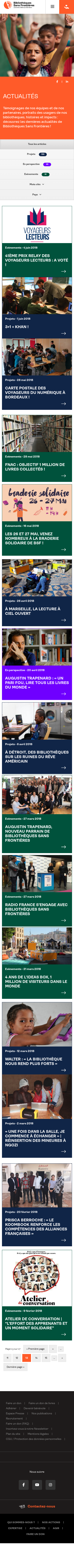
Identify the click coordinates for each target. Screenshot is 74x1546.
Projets (37, 154)
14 (36, 1361)
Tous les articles (37, 144)
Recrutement (14, 1421)
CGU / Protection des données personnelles (33, 1441)
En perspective (37, 164)
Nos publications (42, 1416)
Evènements (37, 174)
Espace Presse (15, 1416)
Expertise (15, 1531)
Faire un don (13, 1406)
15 (46, 1361)
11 (7, 1361)
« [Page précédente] (52, 1352)
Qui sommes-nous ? (21, 1525)
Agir (56, 1531)
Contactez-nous (37, 1509)
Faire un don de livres (42, 1406)
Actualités (38, 1531)
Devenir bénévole (35, 1411)
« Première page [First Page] (35, 1352)
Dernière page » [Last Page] (15, 1370)
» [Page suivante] (62, 1361)
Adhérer (11, 1411)
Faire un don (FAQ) (17, 1426)
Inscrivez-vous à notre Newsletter (27, 1431)
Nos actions (51, 1525)
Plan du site (13, 1436)
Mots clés (37, 184)
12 (17, 1361)
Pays (36, 194)
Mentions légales (38, 1436)
